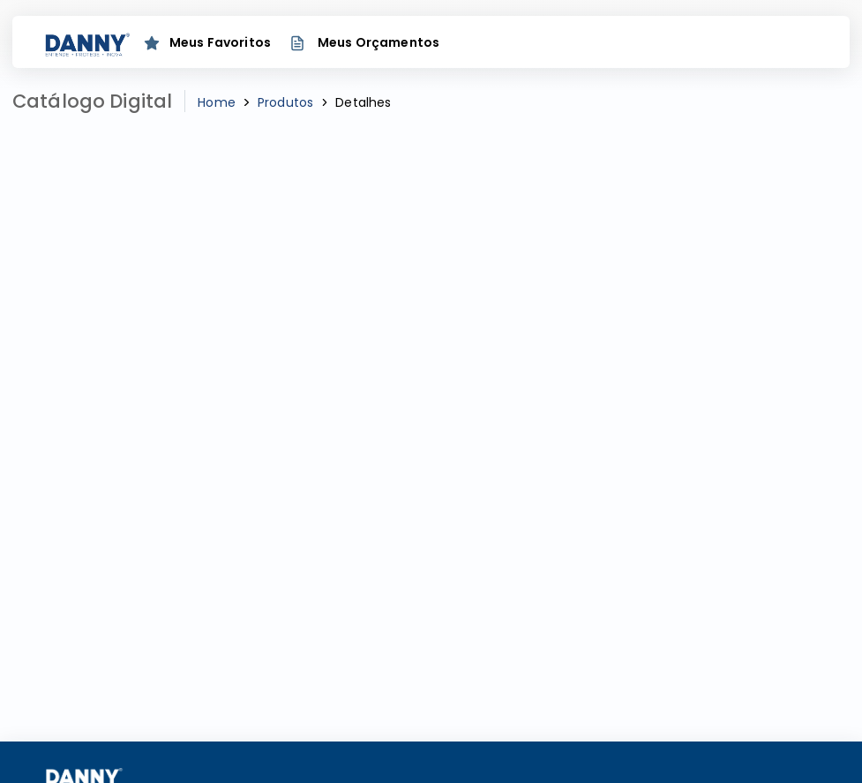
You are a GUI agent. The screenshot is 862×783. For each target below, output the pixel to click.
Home (217, 102)
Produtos (285, 102)
